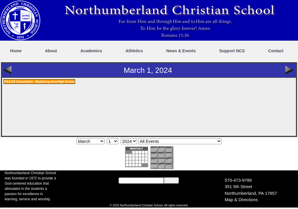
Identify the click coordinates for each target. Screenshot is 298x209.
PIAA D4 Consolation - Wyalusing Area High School (39, 81)
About (51, 50)
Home (16, 50)
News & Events (181, 50)
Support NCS (232, 50)
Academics (91, 50)
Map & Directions (241, 199)
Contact (275, 50)
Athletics (134, 50)
